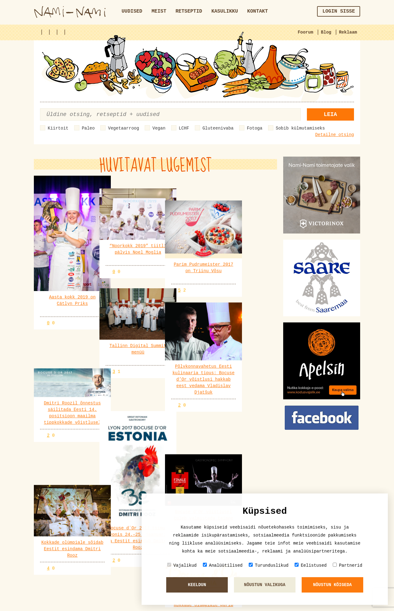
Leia (330, 114)
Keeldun (197, 584)
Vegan (158, 128)
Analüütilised (223, 565)
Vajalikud (182, 565)
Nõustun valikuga (264, 584)
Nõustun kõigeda (332, 584)
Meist (158, 11)
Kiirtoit (58, 128)
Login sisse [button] (338, 11)
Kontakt (257, 11)
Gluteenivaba (218, 128)
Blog (326, 32)
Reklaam (348, 32)
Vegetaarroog (123, 128)
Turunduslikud (268, 565)
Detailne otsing (334, 134)
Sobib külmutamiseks (300, 128)
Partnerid (347, 565)
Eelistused (311, 565)
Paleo (88, 128)
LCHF (184, 128)
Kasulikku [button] (224, 11)
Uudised (132, 11)
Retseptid (188, 11)
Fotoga (254, 128)
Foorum (305, 32)
